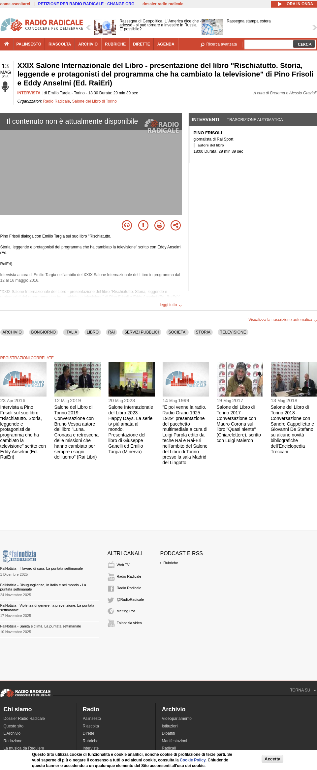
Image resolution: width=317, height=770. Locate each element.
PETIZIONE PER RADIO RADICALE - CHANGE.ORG (86, 4)
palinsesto (29, 44)
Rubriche (171, 563)
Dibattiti (168, 733)
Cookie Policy (193, 760)
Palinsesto (92, 718)
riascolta (59, 44)
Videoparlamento (177, 718)
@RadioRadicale (130, 599)
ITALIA (71, 332)
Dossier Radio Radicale (24, 718)
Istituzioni (170, 726)
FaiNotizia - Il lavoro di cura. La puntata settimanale (41, 568)
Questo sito (14, 726)
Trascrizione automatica (255, 119)
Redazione (13, 741)
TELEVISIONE (233, 332)
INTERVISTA (29, 93)
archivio (88, 44)
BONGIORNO (43, 332)
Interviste (91, 748)
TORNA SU (300, 690)
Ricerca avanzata (221, 44)
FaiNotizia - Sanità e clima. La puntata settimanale (40, 626)
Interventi (205, 119)
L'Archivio (12, 733)
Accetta (272, 758)
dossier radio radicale (163, 4)
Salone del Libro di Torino (94, 101)
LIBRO (93, 332)
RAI (111, 332)
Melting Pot (126, 611)
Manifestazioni (174, 741)
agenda (165, 44)
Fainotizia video (129, 623)
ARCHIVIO (12, 332)
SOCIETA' (177, 332)
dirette (141, 44)
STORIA (203, 332)
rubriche (115, 44)
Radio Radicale (56, 101)
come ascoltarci (15, 4)
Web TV (123, 565)
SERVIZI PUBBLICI (141, 332)
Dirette (88, 733)
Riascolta (91, 726)
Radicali (169, 748)
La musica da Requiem (24, 748)
